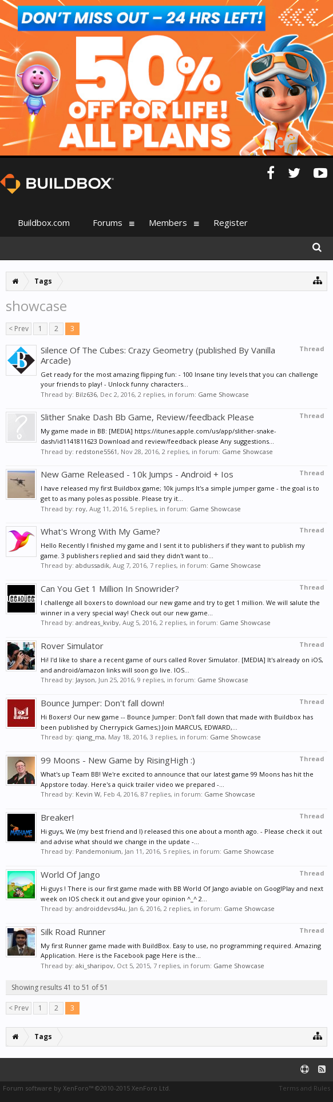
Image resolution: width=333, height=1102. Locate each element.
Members (168, 222)
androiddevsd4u (100, 908)
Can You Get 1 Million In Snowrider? (110, 588)
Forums (107, 222)
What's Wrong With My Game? (100, 531)
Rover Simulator (72, 645)
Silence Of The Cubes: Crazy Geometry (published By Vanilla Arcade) (158, 355)
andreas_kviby (97, 622)
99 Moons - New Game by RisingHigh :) (118, 760)
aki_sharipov (94, 965)
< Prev (19, 328)
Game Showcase (223, 394)
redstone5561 (96, 451)
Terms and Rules (304, 1088)
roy (81, 508)
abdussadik (92, 565)
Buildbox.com (44, 222)
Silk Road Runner (73, 931)
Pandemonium (98, 851)
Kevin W (88, 794)
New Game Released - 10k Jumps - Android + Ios (137, 474)
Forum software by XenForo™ (87, 1088)
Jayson (85, 679)
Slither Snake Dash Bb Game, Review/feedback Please (147, 417)
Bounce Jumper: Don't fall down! (102, 703)
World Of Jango (70, 874)
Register (230, 222)
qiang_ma (90, 737)
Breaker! (57, 817)
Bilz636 (86, 394)
